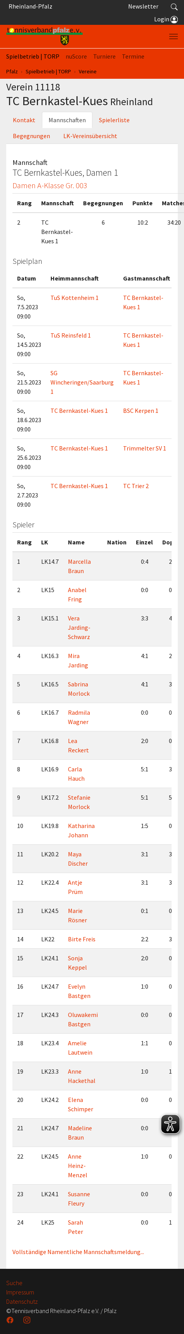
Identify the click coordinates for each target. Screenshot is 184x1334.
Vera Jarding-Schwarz (79, 627)
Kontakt (24, 120)
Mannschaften (67, 120)
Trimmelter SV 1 (144, 448)
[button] (174, 6)
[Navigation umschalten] (173, 36)
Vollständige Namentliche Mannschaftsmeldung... (78, 1252)
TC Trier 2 (136, 486)
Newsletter (143, 6)
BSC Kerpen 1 (140, 410)
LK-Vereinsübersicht (90, 136)
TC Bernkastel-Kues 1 (79, 410)
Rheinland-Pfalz (29, 6)
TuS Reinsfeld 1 (70, 335)
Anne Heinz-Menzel (77, 1165)
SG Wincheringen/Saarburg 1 (82, 382)
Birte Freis (81, 939)
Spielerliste (114, 120)
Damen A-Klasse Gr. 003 (49, 185)
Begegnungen (31, 136)
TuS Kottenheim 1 (74, 297)
